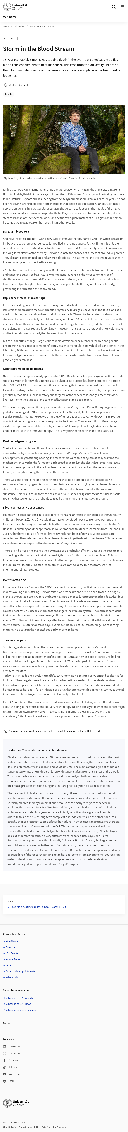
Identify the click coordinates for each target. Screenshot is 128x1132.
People (8, 94)
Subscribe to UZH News (18, 1004)
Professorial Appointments (20, 971)
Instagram (12, 1053)
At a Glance (12, 941)
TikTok (10, 1067)
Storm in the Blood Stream (42, 26)
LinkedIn (11, 1046)
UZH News (9, 17)
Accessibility (34, 1127)
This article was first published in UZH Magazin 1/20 (38, 907)
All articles (19, 26)
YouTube (11, 1074)
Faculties (10, 947)
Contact (22, 1127)
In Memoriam (13, 977)
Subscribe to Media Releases (21, 1010)
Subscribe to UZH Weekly (19, 998)
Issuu (9, 1081)
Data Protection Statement (54, 1127)
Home (6, 26)
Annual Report (14, 959)
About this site (9, 1127)
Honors (10, 965)
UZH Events (12, 953)
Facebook (12, 1060)
